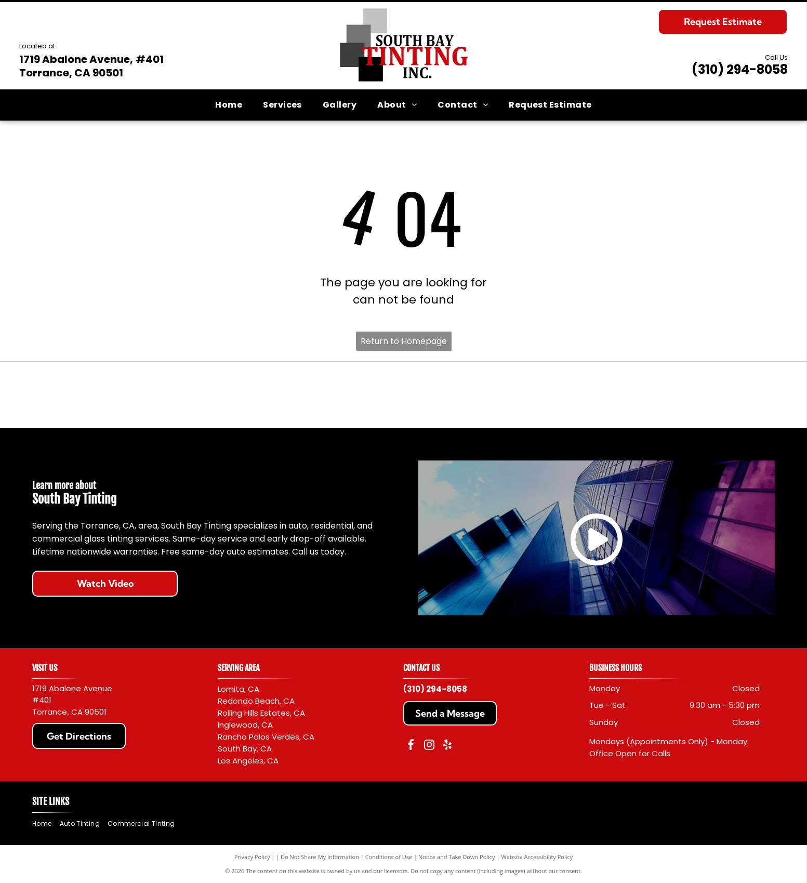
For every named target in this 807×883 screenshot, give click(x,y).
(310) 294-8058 (740, 69)
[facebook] (411, 746)
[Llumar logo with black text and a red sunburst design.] (589, 395)
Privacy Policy (252, 857)
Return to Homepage (404, 341)
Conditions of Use (389, 857)
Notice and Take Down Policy (456, 857)
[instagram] (429, 746)
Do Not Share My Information (320, 857)
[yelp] (447, 746)
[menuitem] (229, 105)
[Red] (217, 395)
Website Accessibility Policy (537, 857)
